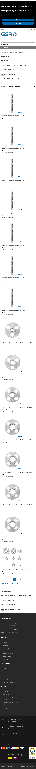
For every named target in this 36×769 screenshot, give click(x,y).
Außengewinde (6, 61)
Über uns (5, 668)
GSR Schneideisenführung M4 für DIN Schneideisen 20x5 (17, 375)
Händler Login (6, 659)
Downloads (5, 691)
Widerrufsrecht (6, 679)
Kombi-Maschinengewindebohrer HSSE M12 (13, 310)
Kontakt (4, 711)
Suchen (18, 40)
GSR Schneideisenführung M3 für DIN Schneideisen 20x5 (17, 342)
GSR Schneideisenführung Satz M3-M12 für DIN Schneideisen (18, 569)
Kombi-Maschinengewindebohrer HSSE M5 (13, 180)
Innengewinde (5, 56)
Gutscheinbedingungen (8, 699)
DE (34, 29)
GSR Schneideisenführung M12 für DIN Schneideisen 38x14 (17, 537)
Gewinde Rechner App (8, 697)
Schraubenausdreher (8, 74)
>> (27, 579)
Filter (4, 50)
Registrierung (6, 648)
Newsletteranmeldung (8, 650)
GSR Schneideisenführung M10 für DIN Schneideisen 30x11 (17, 504)
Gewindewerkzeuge (7, 52)
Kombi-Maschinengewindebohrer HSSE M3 (13, 115)
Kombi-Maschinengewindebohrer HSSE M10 (13, 277)
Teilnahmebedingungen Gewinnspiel (11, 702)
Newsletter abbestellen (8, 653)
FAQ (4, 705)
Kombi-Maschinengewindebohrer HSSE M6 (13, 213)
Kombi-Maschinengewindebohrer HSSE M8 (13, 245)
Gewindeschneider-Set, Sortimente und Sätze (16, 65)
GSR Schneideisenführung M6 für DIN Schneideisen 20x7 (17, 439)
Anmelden (3, 29)
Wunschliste (29, 29)
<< (8, 579)
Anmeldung (5, 642)
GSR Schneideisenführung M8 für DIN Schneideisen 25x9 (17, 472)
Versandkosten (6, 694)
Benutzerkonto (6, 645)
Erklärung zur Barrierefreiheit (9, 682)
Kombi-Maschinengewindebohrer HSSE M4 (13, 148)
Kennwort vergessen (7, 656)
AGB (4, 671)
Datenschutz (5, 673)
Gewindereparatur (7, 69)
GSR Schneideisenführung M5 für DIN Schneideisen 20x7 (17, 407)
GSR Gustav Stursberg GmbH (14, 766)
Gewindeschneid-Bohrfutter (10, 78)
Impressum (5, 676)
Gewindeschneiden (18, 52)
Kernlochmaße (6, 708)
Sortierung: (4, 86)
